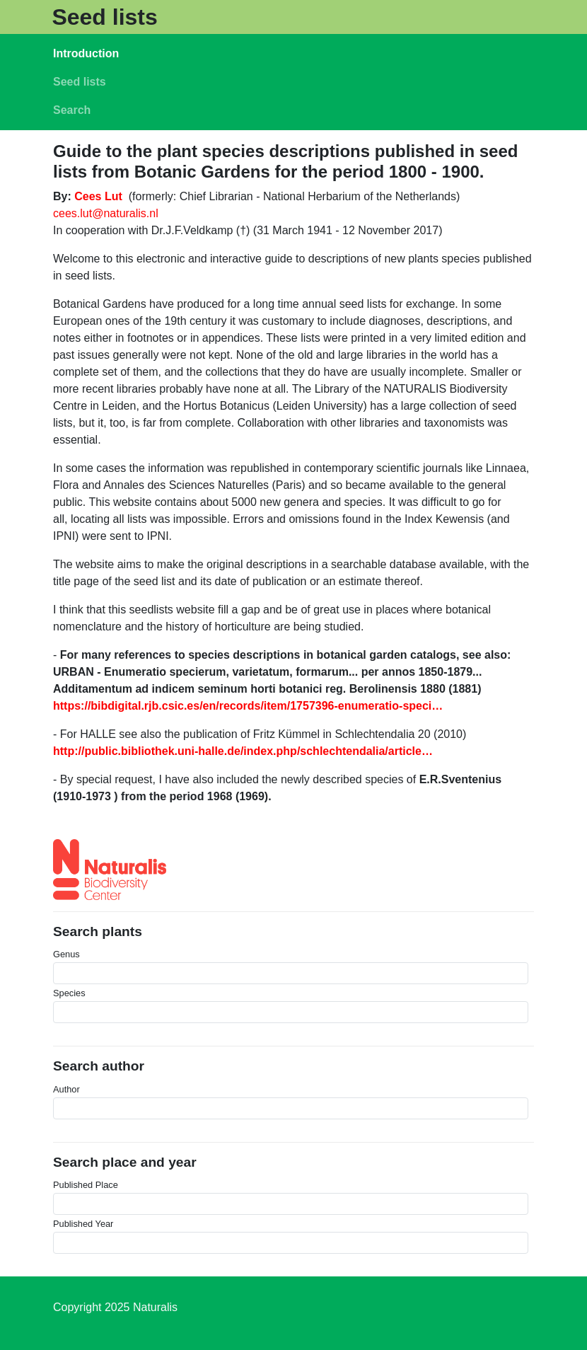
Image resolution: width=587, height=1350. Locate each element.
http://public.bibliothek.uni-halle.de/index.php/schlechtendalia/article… (243, 751)
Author (66, 1089)
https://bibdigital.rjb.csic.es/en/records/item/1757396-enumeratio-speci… (248, 706)
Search (72, 110)
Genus (66, 954)
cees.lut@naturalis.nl (105, 213)
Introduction (86, 53)
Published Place (85, 1184)
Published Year (83, 1223)
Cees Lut (98, 196)
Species (69, 993)
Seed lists (104, 17)
